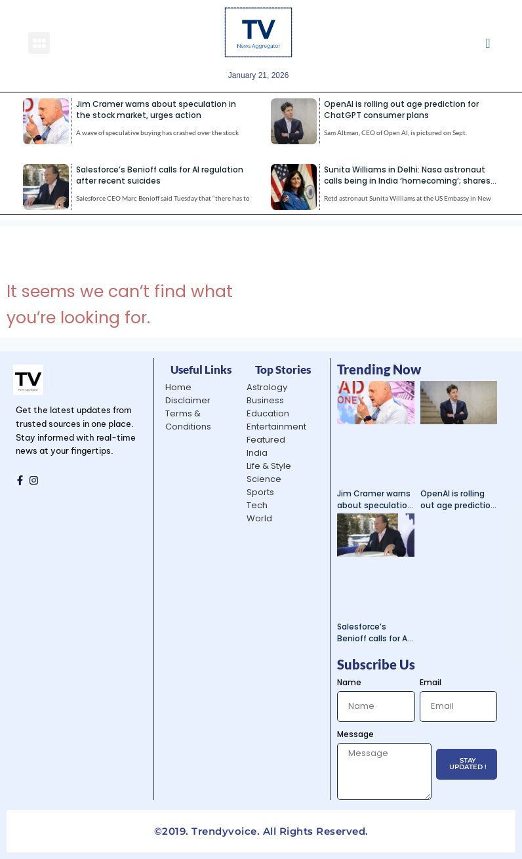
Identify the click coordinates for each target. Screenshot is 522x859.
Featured (266, 439)
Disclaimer (188, 400)
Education (268, 413)
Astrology (267, 387)
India (257, 453)
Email (430, 682)
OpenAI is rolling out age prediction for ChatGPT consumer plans (401, 109)
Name (349, 682)
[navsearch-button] (487, 42)
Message (355, 734)
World (259, 518)
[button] (39, 43)
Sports (260, 492)
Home (178, 387)
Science (264, 479)
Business (265, 400)
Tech (257, 505)
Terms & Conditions (188, 420)
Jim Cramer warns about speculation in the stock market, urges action (156, 109)
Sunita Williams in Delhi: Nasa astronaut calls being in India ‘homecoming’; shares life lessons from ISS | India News (407, 180)
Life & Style (269, 466)
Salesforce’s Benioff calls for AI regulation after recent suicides (159, 175)
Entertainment (276, 426)
